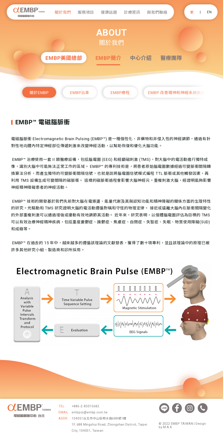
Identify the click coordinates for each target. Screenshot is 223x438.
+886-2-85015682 (85, 406)
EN (209, 12)
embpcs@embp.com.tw (90, 412)
